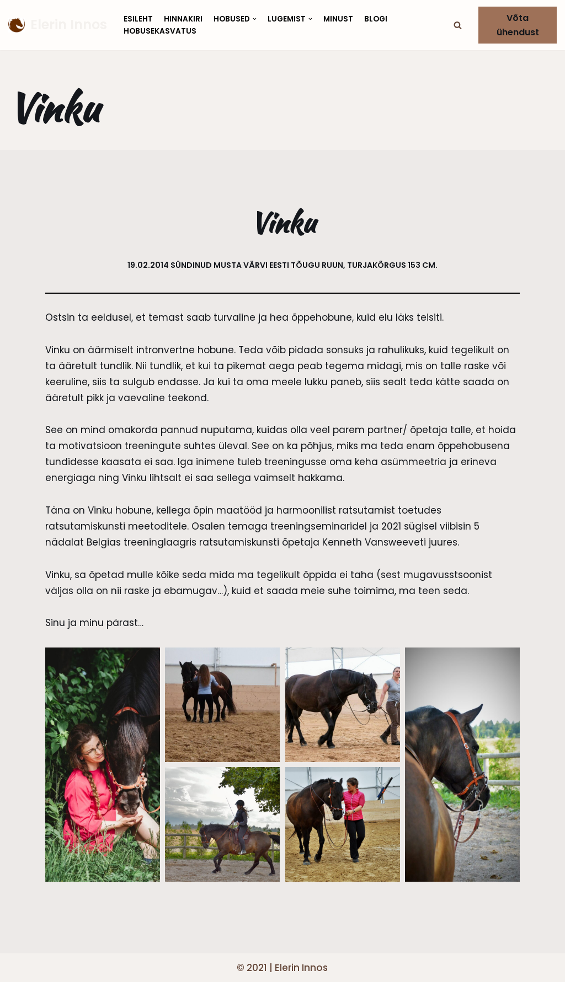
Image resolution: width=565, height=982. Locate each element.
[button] (458, 25)
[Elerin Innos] (57, 25)
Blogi (375, 19)
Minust (338, 19)
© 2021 (252, 967)
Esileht (138, 19)
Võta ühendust (518, 25)
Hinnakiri (183, 19)
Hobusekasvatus (160, 31)
